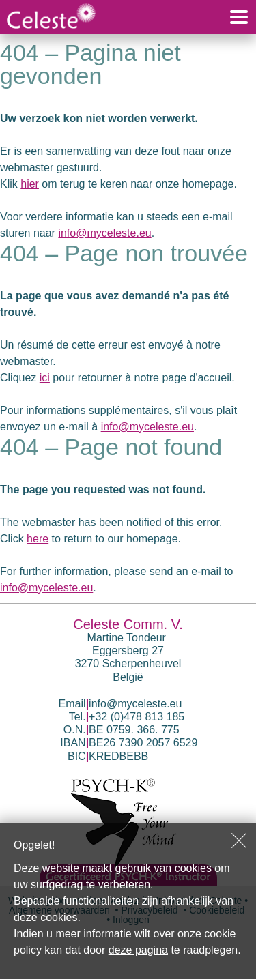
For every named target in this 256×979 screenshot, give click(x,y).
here (37, 538)
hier (29, 184)
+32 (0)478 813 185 (136, 716)
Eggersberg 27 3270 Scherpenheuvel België (128, 663)
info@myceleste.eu (104, 233)
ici (45, 377)
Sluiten (239, 840)
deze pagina (138, 950)
